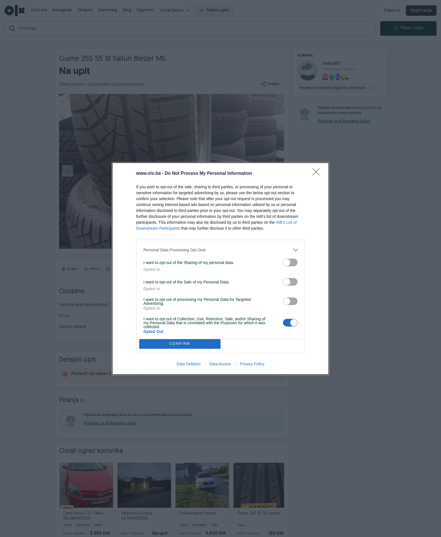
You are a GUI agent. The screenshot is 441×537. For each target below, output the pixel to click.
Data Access (220, 364)
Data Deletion (189, 364)
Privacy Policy (252, 364)
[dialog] (220, 269)
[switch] (290, 262)
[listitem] (220, 250)
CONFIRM (179, 344)
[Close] (317, 173)
